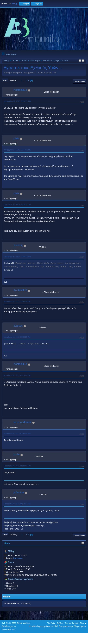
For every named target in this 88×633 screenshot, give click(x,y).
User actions (79, 81)
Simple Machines (23, 623)
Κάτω (5, 80)
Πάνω (5, 535)
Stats (7, 543)
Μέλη (11, 551)
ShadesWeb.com (8, 630)
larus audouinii (22, 422)
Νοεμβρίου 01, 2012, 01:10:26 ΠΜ (17, 375)
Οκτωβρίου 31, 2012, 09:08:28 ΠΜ (17, 205)
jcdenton (18, 492)
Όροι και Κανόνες (71, 623)
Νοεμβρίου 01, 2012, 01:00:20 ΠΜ (17, 337)
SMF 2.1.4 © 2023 (9, 623)
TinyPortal (51, 623)
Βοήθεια (60, 623)
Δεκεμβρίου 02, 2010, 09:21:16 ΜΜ (17, 150)
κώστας (18, 245)
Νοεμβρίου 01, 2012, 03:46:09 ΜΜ (17, 433)
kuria (16, 454)
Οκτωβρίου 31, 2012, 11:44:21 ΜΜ (17, 257)
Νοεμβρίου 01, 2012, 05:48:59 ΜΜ (17, 466)
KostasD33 (20, 89)
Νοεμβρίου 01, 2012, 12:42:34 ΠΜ (17, 301)
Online (7, 596)
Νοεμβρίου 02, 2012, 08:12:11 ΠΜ (17, 504)
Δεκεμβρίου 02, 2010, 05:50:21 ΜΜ (17, 101)
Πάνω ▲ (83, 623)
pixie (16, 138)
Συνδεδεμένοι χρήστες (20, 579)
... (24, 80)
